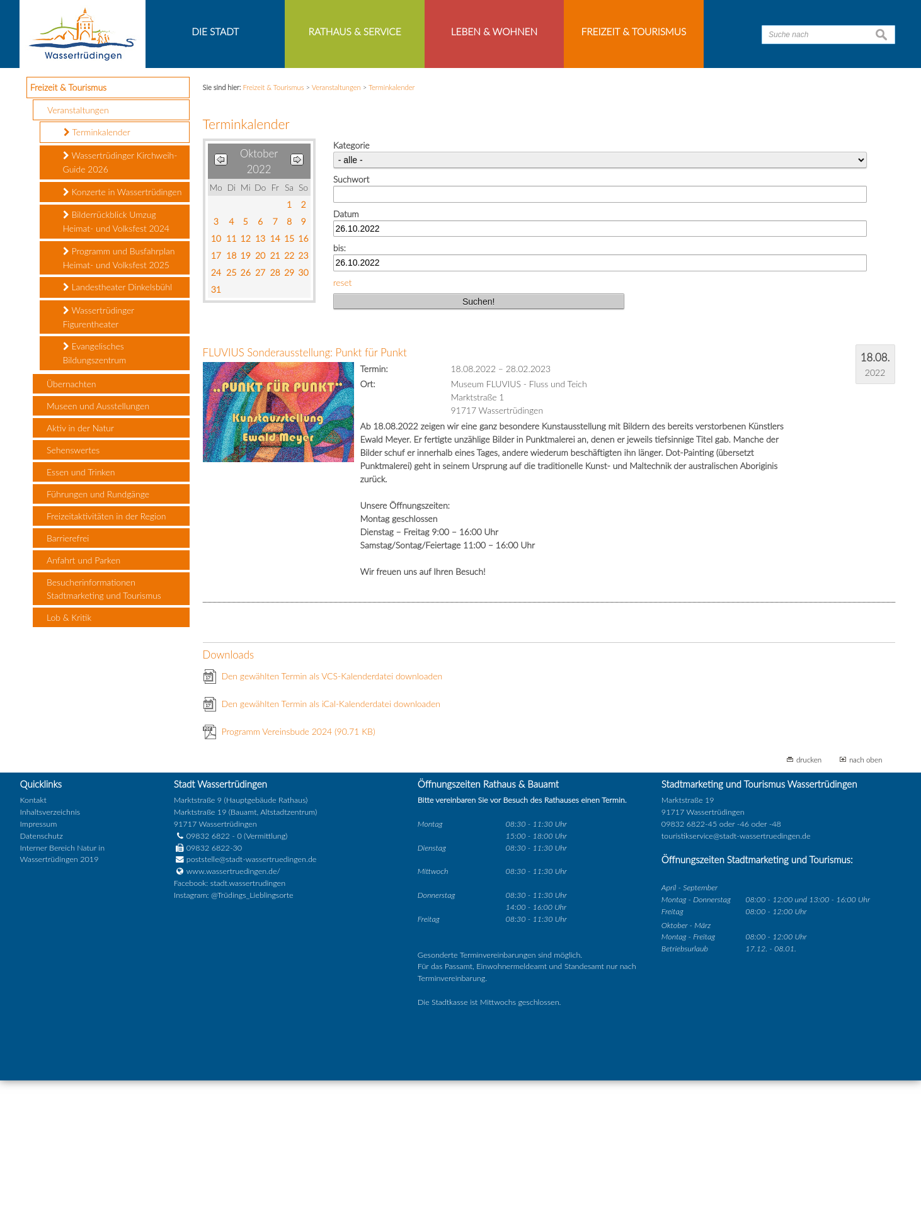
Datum (346, 357)
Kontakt (33, 943)
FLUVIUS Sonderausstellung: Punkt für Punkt (305, 496)
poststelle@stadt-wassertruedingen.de (251, 1003)
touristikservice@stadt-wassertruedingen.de (736, 979)
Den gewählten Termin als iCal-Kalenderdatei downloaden (331, 847)
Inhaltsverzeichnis (50, 955)
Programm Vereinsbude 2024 (298, 875)
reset (342, 426)
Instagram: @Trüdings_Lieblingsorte (234, 1039)
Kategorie (351, 288)
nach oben (866, 903)
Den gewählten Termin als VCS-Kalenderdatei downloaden (332, 820)
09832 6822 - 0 (208, 979)
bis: (339, 392)
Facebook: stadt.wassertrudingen (229, 1027)
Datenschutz (41, 979)
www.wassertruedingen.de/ (233, 1015)
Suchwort (351, 322)
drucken (808, 903)
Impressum (38, 967)
